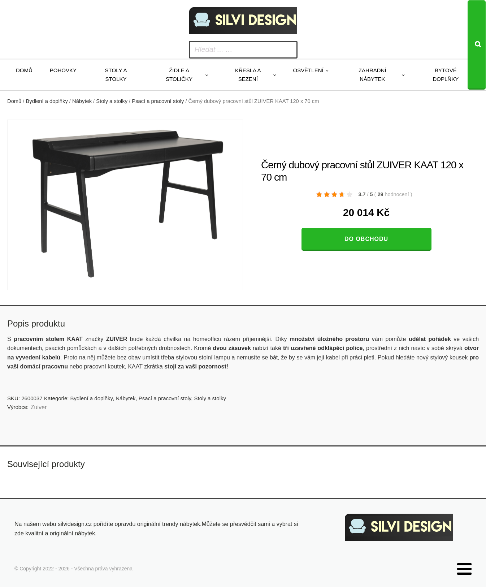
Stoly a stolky (116, 74)
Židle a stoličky (179, 74)
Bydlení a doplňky (47, 101)
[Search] (477, 45)
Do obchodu (366, 239)
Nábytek (82, 101)
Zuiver (39, 407)
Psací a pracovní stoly (158, 101)
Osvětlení (308, 70)
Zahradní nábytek (372, 74)
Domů (24, 70)
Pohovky (63, 70)
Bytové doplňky (446, 74)
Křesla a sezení (248, 74)
